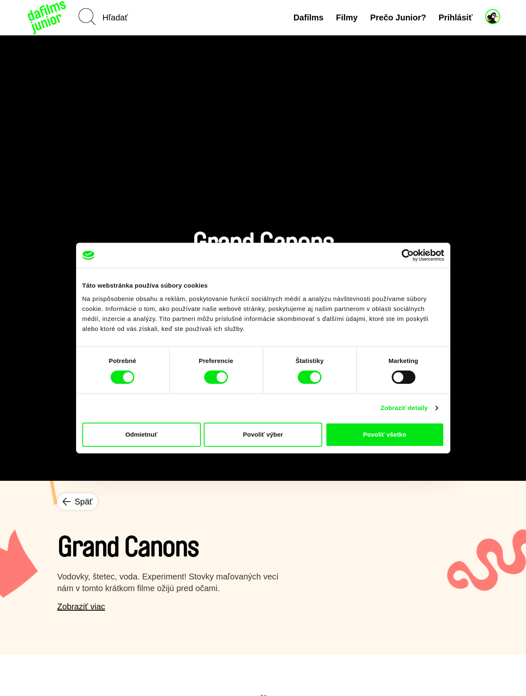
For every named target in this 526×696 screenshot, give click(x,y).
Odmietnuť (141, 434)
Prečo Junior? (398, 17)
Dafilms (309, 17)
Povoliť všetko (384, 434)
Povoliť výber (263, 434)
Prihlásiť (456, 17)
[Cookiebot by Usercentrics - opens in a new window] (407, 255)
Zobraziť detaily (404, 407)
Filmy (347, 17)
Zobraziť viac (81, 606)
